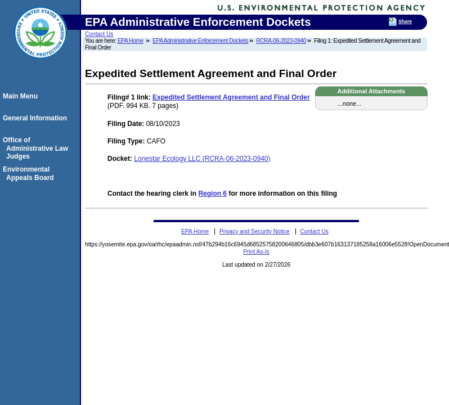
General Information (36, 118)
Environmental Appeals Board (30, 173)
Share (405, 21)
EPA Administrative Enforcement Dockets (200, 41)
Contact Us (99, 34)
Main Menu (22, 96)
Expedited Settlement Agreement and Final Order (231, 97)
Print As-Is (256, 252)
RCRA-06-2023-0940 (281, 41)
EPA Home (130, 41)
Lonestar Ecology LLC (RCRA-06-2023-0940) (202, 159)
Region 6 (212, 193)
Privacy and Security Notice (254, 231)
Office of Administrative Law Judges (37, 148)
